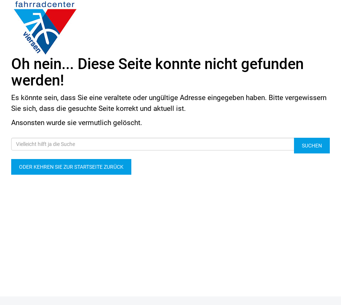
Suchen (312, 146)
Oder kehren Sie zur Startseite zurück (71, 167)
